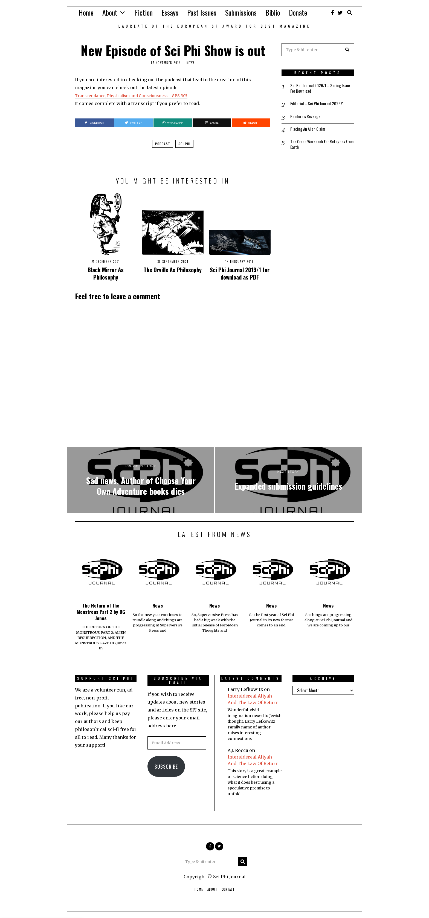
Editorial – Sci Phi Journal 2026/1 (319, 105)
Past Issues (201, 12)
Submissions (241, 12)
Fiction (144, 12)
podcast (162, 143)
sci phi (184, 143)
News (191, 62)
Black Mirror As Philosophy (106, 273)
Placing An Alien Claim (309, 131)
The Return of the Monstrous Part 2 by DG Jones (101, 611)
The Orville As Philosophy (173, 269)
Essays (169, 12)
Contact (228, 889)
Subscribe (166, 766)
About (109, 12)
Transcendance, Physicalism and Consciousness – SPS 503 (140, 95)
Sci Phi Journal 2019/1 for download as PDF (239, 273)
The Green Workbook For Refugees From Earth (319, 146)
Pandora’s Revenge (306, 118)
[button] (347, 49)
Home (86, 12)
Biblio (272, 12)
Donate (298, 12)
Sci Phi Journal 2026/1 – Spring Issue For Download (317, 88)
